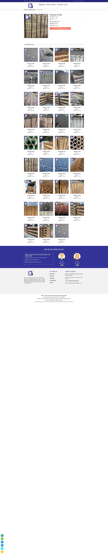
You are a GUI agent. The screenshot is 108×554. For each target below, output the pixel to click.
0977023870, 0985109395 (33, 259)
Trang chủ (26, 9)
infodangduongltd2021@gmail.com (34, 262)
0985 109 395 (60, 28)
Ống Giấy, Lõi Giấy (30, 63)
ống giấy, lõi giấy (32, 9)
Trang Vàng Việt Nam (70, 301)
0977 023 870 (77, 263)
